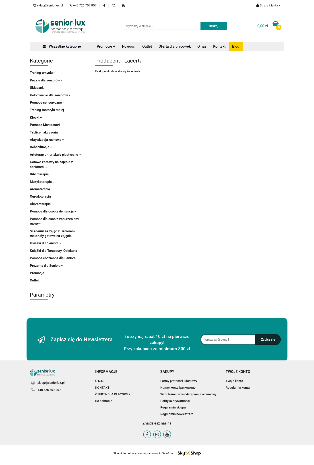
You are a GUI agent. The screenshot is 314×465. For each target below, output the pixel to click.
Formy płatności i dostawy (178, 381)
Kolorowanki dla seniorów (50, 95)
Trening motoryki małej (47, 110)
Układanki (37, 88)
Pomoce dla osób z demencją (53, 211)
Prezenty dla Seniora (46, 266)
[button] (106, 372)
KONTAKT (102, 387)
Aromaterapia (40, 189)
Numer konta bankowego (178, 387)
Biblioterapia (39, 174)
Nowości (129, 46)
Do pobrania (103, 401)
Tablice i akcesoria (44, 132)
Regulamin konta (238, 387)
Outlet (147, 46)
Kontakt (219, 46)
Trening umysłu (42, 73)
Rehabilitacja (41, 147)
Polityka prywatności (175, 401)
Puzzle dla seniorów (46, 80)
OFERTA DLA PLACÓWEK (112, 394)
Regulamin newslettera (176, 414)
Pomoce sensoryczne (47, 103)
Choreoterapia (40, 204)
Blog (235, 46)
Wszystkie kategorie (62, 46)
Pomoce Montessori (45, 125)
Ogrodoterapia (40, 196)
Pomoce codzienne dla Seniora (53, 258)
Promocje (106, 46)
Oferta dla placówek (175, 46)
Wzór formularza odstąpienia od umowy (188, 394)
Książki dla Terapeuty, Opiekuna (53, 251)
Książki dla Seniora (45, 243)
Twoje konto (234, 381)
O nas (202, 46)
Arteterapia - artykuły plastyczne (55, 155)
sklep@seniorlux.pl (51, 382)
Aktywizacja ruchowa (47, 140)
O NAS (99, 381)
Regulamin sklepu (173, 407)
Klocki (36, 117)
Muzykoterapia (42, 182)
